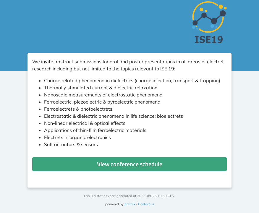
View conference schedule (129, 164)
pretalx (129, 204)
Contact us (146, 204)
